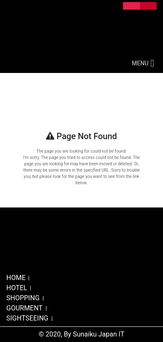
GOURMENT (24, 308)
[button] (140, 63)
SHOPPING (23, 298)
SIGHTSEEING (27, 318)
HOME (15, 278)
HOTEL (16, 288)
